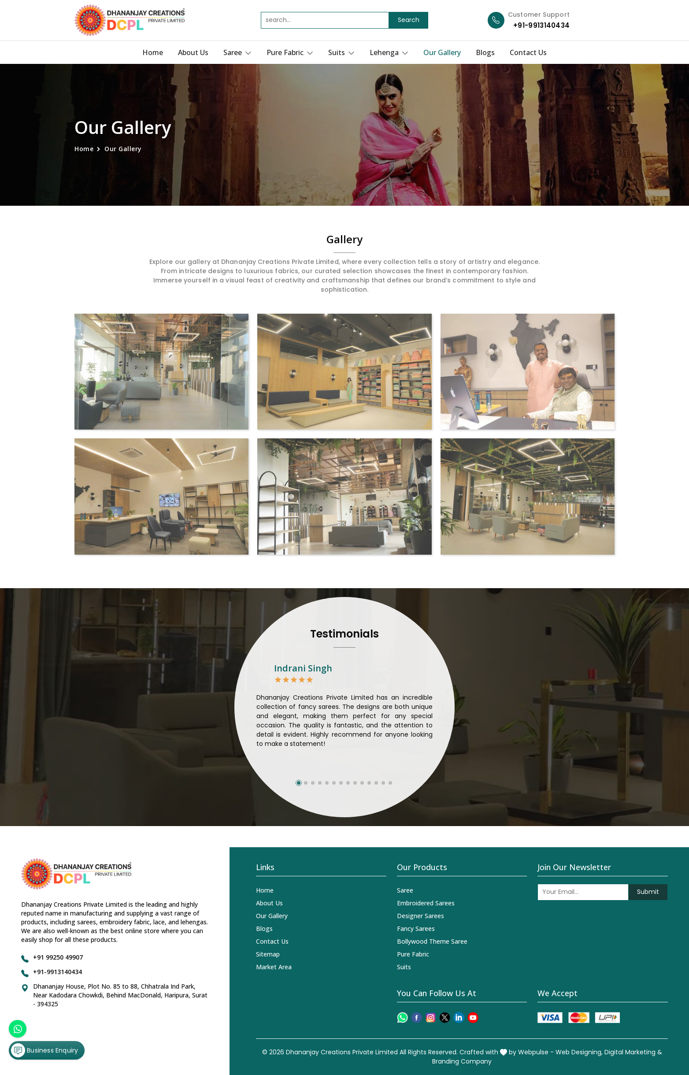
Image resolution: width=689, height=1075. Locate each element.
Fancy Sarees (416, 928)
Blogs (485, 52)
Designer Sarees (420, 916)
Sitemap (268, 954)
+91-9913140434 (541, 25)
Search (408, 19)
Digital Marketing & (633, 1052)
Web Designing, (579, 1052)
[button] (298, 783)
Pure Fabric (290, 52)
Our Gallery (442, 52)
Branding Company (462, 1061)
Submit (648, 891)
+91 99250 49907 (58, 957)
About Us (193, 52)
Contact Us (528, 52)
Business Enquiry (44, 1050)
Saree (237, 52)
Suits (341, 52)
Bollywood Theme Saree (432, 941)
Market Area (274, 967)
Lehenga (389, 52)
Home (152, 52)
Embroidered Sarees (426, 903)
